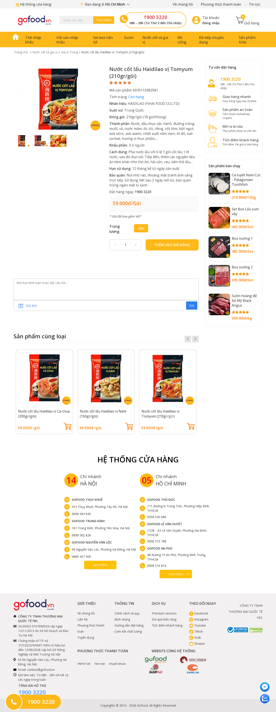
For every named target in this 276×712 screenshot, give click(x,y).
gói (141, 228)
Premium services (164, 613)
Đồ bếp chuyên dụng (211, 39)
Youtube (197, 625)
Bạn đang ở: (105, 4)
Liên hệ (82, 619)
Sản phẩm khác (247, 39)
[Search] (87, 20)
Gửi (191, 305)
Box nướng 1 (242, 238)
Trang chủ (21, 52)
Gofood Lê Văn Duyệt (164, 524)
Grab (195, 637)
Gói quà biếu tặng (164, 619)
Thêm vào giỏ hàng (172, 245)
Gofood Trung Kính (88, 521)
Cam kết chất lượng (128, 631)
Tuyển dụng (85, 637)
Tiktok (196, 631)
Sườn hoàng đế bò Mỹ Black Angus (244, 300)
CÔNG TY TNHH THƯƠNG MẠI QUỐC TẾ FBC (246, 611)
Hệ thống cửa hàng (33, 4)
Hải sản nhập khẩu (67, 39)
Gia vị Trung (69, 52)
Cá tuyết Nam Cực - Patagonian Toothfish (246, 180)
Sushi (128, 37)
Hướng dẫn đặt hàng (128, 625)
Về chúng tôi (183, 4)
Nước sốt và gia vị (155, 39)
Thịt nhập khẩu (33, 39)
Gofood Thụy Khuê (87, 500)
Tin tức (254, 4)
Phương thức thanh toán (221, 4)
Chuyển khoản (117, 661)
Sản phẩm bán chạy (224, 166)
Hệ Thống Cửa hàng (138, 459)
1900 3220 (155, 17)
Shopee (197, 643)
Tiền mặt (99, 661)
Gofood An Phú (159, 548)
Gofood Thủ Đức (161, 500)
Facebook (198, 613)
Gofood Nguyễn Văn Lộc (92, 542)
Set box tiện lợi (103, 39)
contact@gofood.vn (41, 670)
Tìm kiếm (103, 20)
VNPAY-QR (84, 661)
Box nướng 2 (242, 267)
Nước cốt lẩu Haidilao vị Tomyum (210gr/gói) (160, 414)
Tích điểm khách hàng (167, 625)
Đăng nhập (211, 23)
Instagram (199, 619)
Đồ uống (181, 39)
